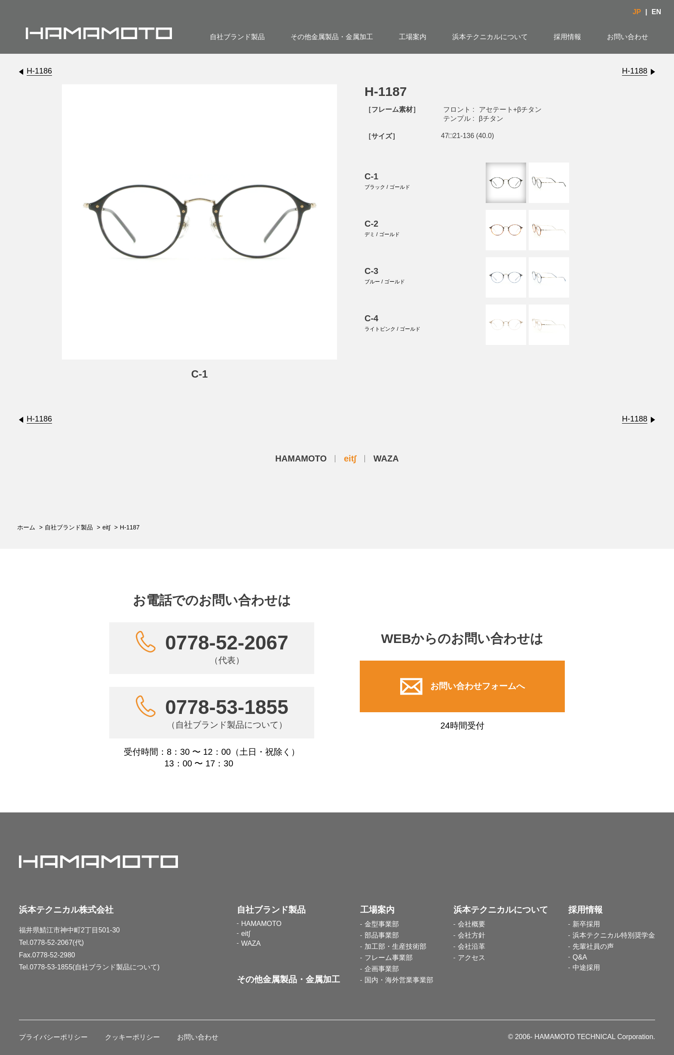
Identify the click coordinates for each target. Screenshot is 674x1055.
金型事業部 (382, 924)
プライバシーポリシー (53, 1037)
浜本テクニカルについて (490, 36)
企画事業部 (382, 968)
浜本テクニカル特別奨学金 (614, 935)
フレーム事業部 (389, 957)
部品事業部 (382, 935)
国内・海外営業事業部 (399, 980)
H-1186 (39, 71)
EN (656, 11)
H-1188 (634, 71)
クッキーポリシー (132, 1037)
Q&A (580, 957)
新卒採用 (586, 924)
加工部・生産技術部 (395, 946)
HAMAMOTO (301, 458)
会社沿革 (471, 946)
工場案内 (412, 36)
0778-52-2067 (226, 648)
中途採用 (586, 967)
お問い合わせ (627, 36)
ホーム (26, 527)
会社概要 (471, 924)
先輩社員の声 (593, 946)
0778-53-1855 (226, 712)
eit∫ (350, 458)
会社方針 (471, 935)
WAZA (386, 458)
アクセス (471, 957)
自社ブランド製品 (237, 36)
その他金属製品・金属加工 (332, 36)
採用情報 (567, 36)
